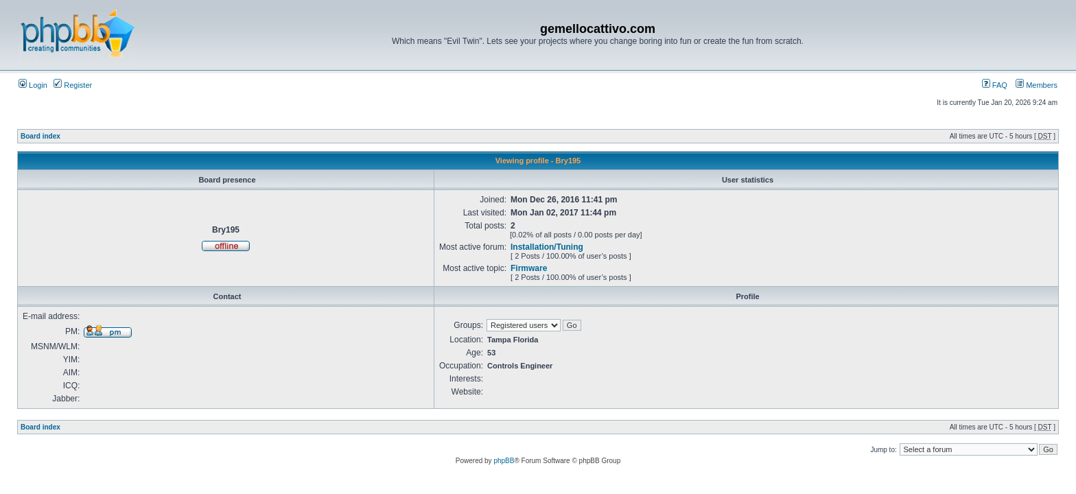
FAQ (994, 85)
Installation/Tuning (547, 247)
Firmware (529, 268)
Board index (40, 136)
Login (33, 85)
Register (73, 85)
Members (1036, 85)
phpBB (503, 460)
